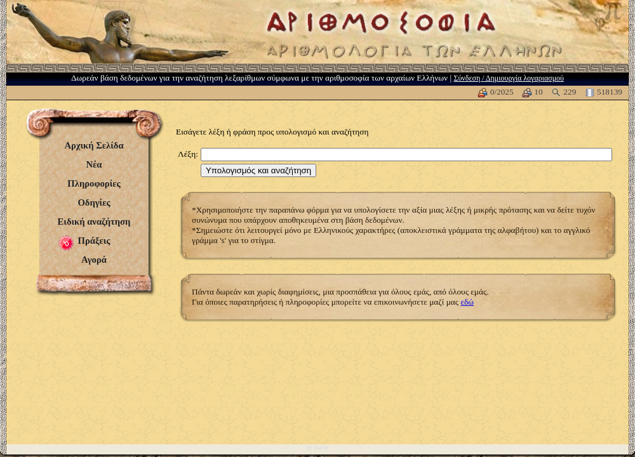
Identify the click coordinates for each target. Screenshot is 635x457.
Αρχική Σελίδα (93, 145)
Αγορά (94, 260)
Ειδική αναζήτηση (94, 221)
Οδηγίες (93, 202)
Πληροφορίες (93, 183)
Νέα (94, 164)
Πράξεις (94, 240)
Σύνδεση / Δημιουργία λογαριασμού (508, 78)
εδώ (467, 302)
